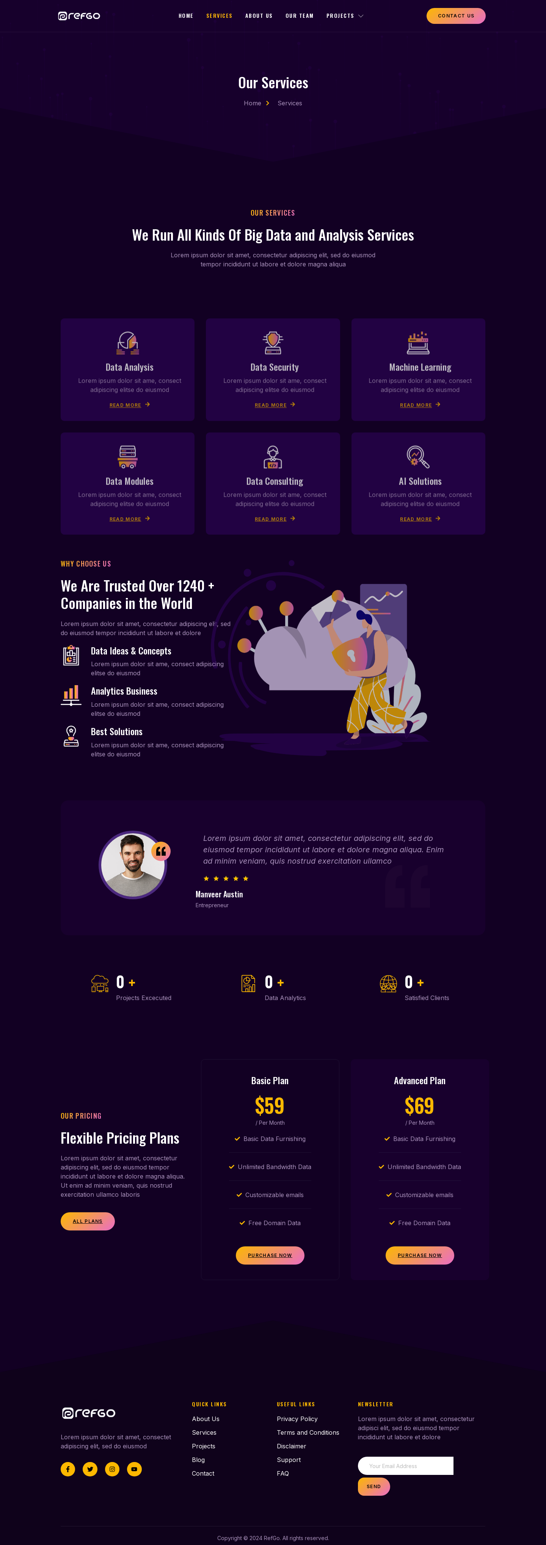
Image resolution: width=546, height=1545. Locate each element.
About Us (260, 16)
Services (219, 16)
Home (184, 16)
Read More (130, 482)
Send (469, 1473)
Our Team (301, 16)
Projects (348, 16)
